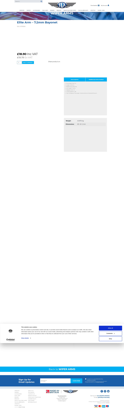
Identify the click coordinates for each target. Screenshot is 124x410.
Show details (25, 405)
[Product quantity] (19, 62)
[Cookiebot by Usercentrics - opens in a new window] (10, 407)
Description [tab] (74, 79)
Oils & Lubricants (83, 10)
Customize (110, 400)
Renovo (59, 10)
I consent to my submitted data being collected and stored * (95, 379)
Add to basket (28, 62)
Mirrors (21, 10)
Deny (110, 405)
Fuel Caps (45, 10)
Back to (62, 369)
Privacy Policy (99, 382)
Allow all (110, 395)
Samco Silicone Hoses (70, 10)
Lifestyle (92, 10)
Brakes (52, 10)
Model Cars (101, 10)
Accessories (36, 10)
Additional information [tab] (96, 79)
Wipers (29, 10)
